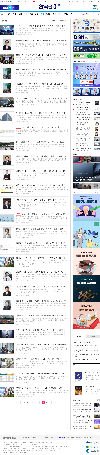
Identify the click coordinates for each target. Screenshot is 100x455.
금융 (36, 14)
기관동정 (93, 336)
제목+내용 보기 (63, 20)
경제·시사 (56, 14)
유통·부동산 (28, 14)
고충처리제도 (79, 437)
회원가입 (78, 1)
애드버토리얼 (76, 400)
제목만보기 (54, 20)
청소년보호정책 (70, 437)
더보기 (96, 61)
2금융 (48, 14)
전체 (9, 14)
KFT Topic (74, 14)
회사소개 (22, 437)
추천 (77, 368)
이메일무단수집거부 (89, 437)
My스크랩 (85, 1)
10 (46, 402)
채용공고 (53, 437)
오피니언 (65, 14)
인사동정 (79, 336)
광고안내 (28, 437)
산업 (20, 14)
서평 (86, 368)
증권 (14, 14)
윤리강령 (47, 437)
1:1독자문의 (41, 437)
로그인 (71, 1)
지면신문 (93, 1)
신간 (95, 368)
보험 (42, 14)
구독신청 (64, 1)
